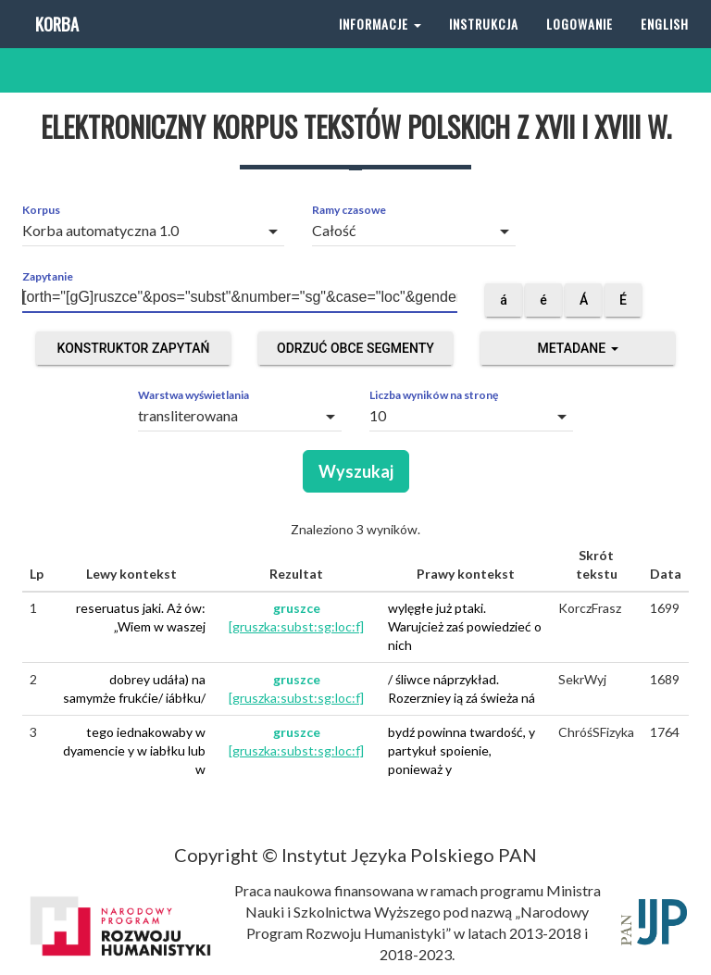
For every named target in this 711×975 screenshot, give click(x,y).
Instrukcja (483, 46)
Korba (55, 46)
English (665, 46)
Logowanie (579, 46)
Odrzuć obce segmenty (355, 348)
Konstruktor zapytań (133, 348)
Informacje (380, 46)
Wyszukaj (355, 471)
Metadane (577, 348)
